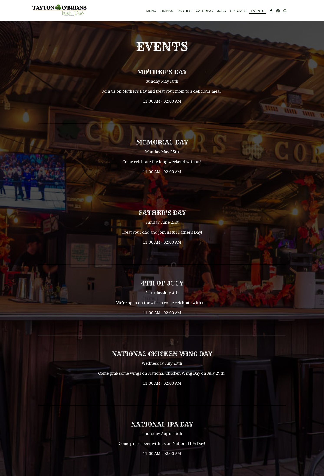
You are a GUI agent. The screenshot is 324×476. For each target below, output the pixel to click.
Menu (151, 11)
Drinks (167, 11)
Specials (238, 11)
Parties (184, 11)
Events (257, 11)
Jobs (221, 11)
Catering (204, 11)
